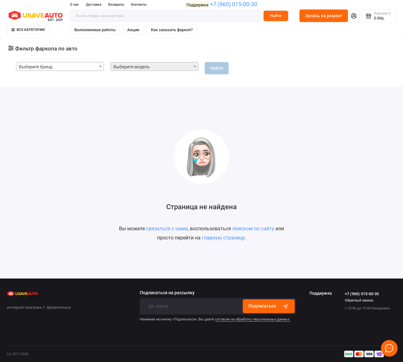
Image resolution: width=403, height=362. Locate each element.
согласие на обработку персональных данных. (252, 319)
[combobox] (60, 66)
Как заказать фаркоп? (172, 29)
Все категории (28, 30)
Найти (275, 16)
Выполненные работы (95, 29)
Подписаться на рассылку (167, 293)
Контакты (139, 5)
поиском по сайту (253, 229)
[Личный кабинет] (354, 15)
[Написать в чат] (389, 348)
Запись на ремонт (324, 15)
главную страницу (223, 238)
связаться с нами (167, 229)
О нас (74, 5)
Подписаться (268, 306)
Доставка (93, 5)
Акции (133, 29)
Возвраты (116, 5)
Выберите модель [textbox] (131, 66)
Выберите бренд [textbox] (35, 66)
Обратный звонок (359, 300)
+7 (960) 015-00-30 (233, 4)
